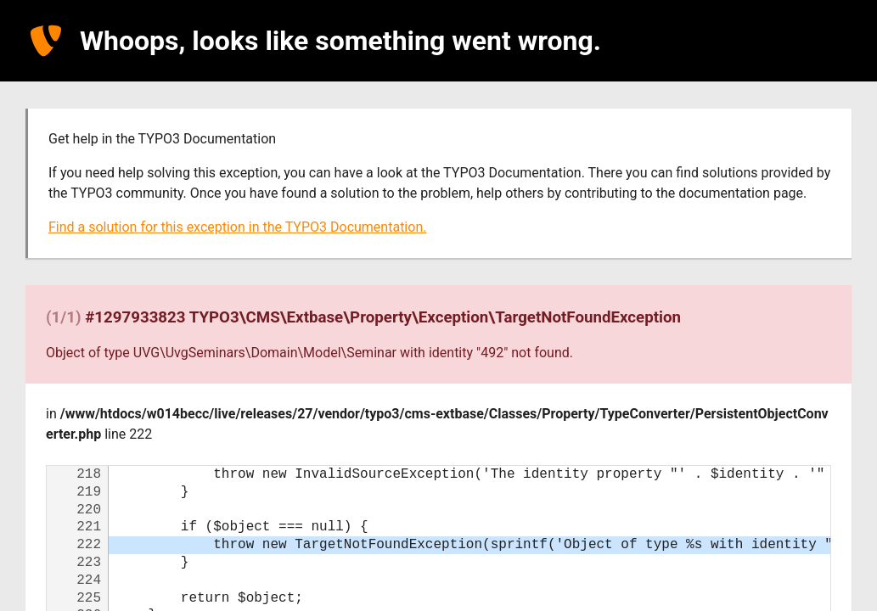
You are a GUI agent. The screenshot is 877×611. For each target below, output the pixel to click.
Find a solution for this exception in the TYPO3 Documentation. (237, 227)
